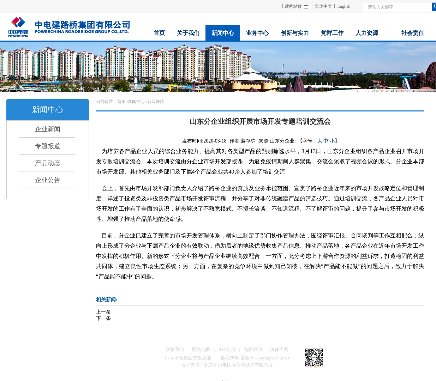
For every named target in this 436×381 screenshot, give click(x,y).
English (344, 6)
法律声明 (279, 349)
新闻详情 (155, 101)
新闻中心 (136, 101)
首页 (121, 101)
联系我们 (175, 349)
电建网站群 (291, 6)
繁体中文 (323, 6)
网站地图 (201, 349)
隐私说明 (253, 349)
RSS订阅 (226, 349)
